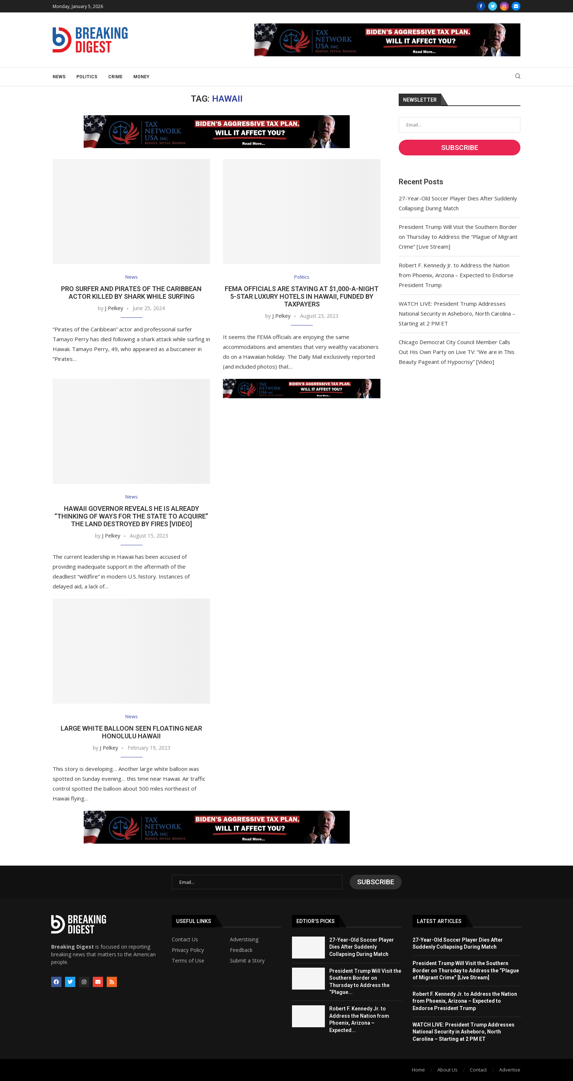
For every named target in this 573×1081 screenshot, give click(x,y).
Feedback (241, 950)
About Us (447, 1069)
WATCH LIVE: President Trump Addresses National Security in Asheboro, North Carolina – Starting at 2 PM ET (457, 313)
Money (141, 76)
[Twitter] (492, 6)
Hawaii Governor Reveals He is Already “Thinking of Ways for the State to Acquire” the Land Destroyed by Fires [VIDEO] (131, 516)
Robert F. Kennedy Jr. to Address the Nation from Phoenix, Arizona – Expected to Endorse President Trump (456, 275)
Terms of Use (188, 960)
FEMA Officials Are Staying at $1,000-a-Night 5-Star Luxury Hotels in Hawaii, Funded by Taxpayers (302, 296)
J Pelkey (114, 308)
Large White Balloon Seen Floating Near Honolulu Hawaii (131, 732)
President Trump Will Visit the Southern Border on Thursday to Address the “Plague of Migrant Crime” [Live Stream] (458, 236)
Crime (115, 76)
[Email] (516, 6)
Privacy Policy (188, 950)
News (59, 76)
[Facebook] (481, 6)
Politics (86, 76)
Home (418, 1069)
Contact (478, 1069)
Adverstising (244, 939)
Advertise (509, 1069)
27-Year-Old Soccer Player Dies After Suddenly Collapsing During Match (361, 947)
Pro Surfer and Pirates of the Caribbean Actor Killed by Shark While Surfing (131, 292)
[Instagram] (504, 6)
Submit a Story (247, 960)
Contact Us (185, 939)
